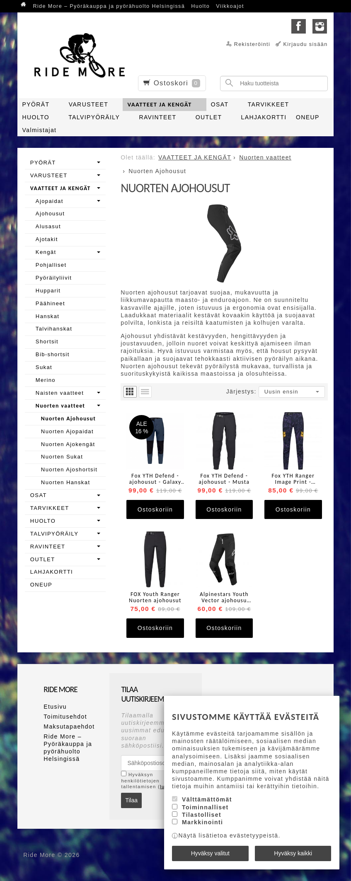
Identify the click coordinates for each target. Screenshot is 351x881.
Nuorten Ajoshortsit (69, 469)
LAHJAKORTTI (264, 117)
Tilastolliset (201, 814)
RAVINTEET (157, 117)
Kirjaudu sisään (305, 44)
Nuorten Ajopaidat (67, 431)
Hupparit (48, 290)
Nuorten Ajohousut (68, 418)
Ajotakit (47, 239)
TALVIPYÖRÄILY (94, 117)
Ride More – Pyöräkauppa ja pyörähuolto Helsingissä (109, 6)
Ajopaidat (49, 201)
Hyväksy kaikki (293, 853)
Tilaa (131, 800)
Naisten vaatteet (60, 393)
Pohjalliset (51, 265)
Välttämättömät (207, 799)
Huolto (200, 6)
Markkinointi (202, 822)
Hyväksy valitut (210, 853)
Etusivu (55, 706)
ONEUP (308, 117)
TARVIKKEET (268, 104)
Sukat (44, 367)
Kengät (46, 252)
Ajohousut (50, 213)
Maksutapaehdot (69, 726)
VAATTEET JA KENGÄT (159, 104)
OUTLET (209, 117)
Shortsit (47, 341)
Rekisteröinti (252, 44)
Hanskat (48, 316)
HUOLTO (35, 117)
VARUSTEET (89, 104)
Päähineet (50, 303)
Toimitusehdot (65, 716)
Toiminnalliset (205, 807)
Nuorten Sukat (62, 457)
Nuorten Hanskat (65, 482)
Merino (46, 380)
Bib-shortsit (53, 354)
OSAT (220, 104)
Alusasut (48, 226)
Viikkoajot (230, 6)
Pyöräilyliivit (54, 278)
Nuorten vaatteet (60, 405)
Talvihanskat (54, 329)
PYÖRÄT (36, 104)
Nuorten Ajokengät (68, 444)
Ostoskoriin (155, 509)
